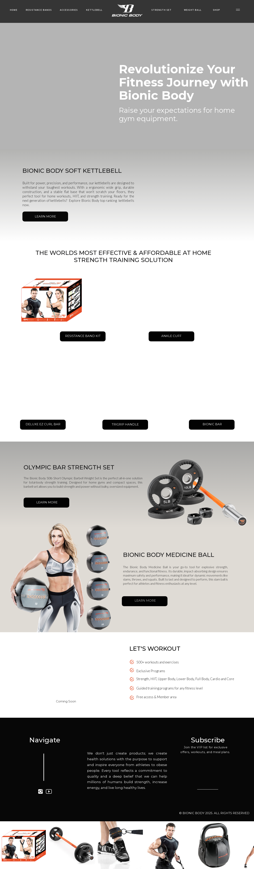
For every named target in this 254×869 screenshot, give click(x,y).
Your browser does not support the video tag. (69, 671)
